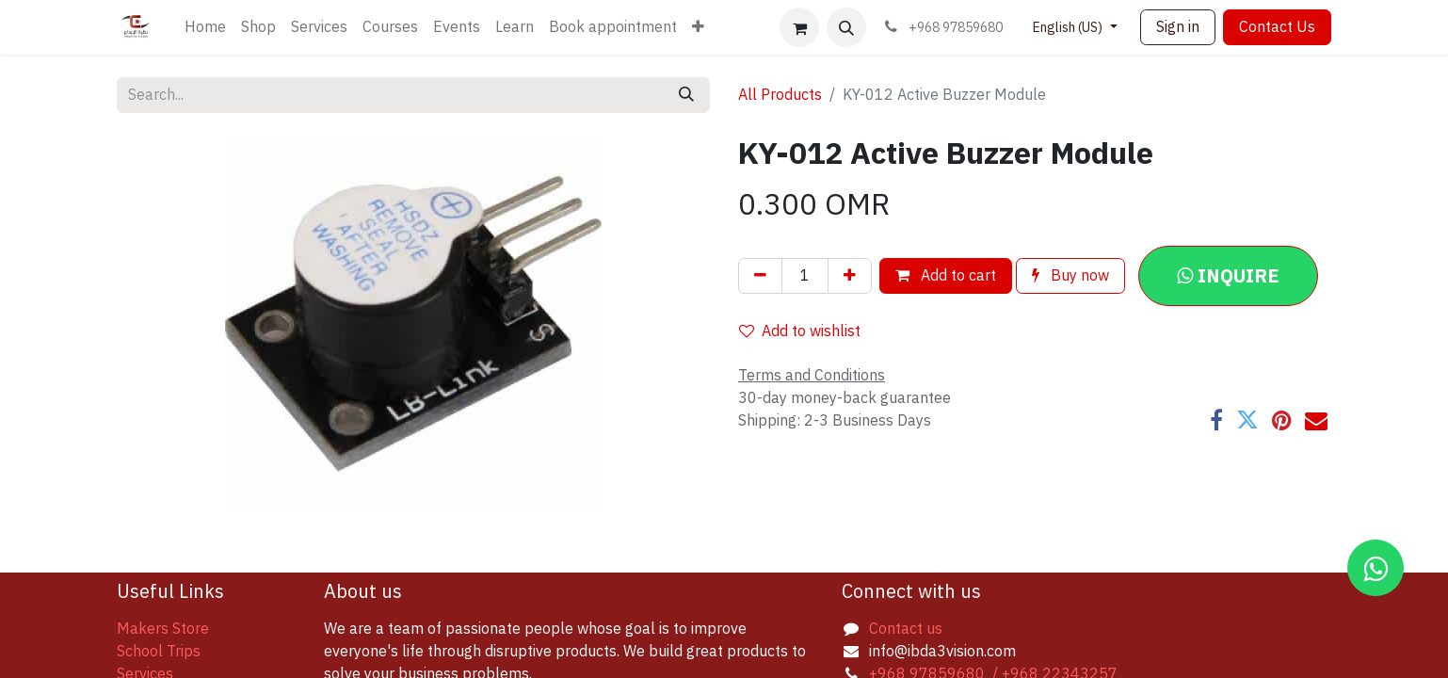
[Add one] (850, 276)
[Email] (1316, 420)
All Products (780, 95)
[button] (846, 27)
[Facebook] (1216, 420)
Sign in (1177, 27)
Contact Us (1277, 27)
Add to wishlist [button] (800, 331)
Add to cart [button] (945, 276)
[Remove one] (760, 276)
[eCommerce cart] (799, 27)
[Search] (686, 95)
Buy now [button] (1070, 276)
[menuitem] (205, 27)
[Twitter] (1247, 420)
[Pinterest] (1282, 420)
